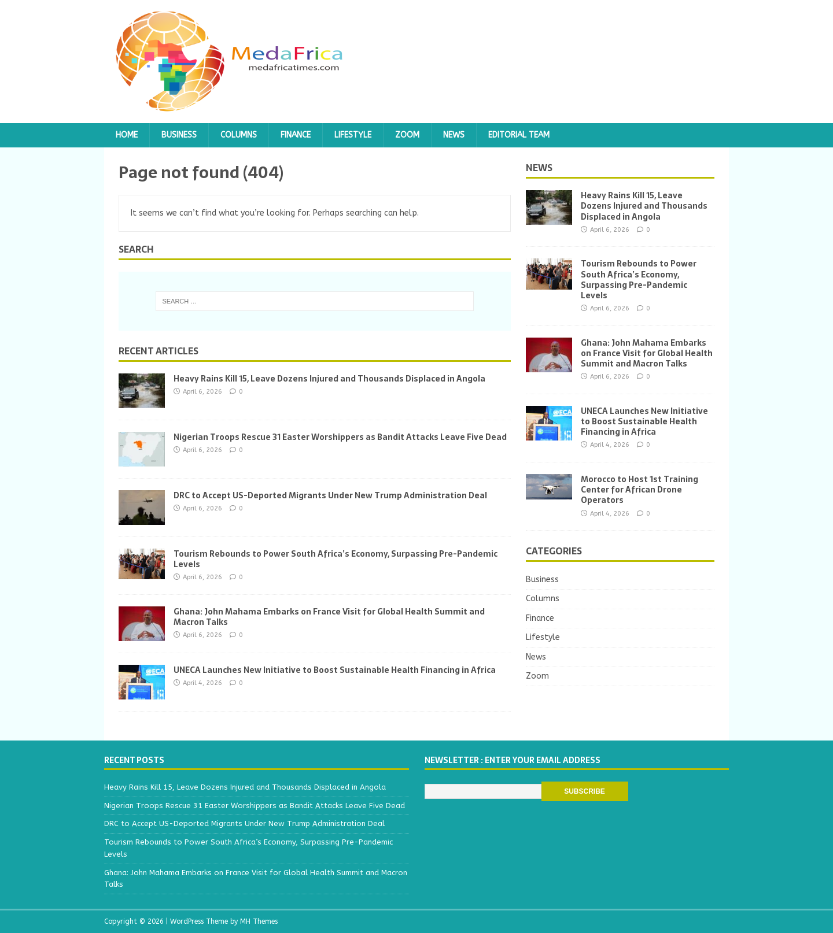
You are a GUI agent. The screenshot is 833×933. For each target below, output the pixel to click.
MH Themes (259, 921)
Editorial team (519, 135)
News (454, 135)
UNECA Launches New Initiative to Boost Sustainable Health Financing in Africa (335, 670)
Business (179, 135)
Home (127, 135)
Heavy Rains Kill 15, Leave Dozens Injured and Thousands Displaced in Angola (329, 378)
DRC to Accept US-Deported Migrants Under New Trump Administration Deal (330, 495)
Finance (296, 135)
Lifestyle (352, 135)
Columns (238, 135)
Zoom (407, 135)
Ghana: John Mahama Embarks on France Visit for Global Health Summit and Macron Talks (329, 616)
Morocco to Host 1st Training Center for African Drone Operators (639, 489)
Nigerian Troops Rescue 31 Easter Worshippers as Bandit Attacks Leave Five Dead (340, 437)
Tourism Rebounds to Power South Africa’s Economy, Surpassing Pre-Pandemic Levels (335, 559)
